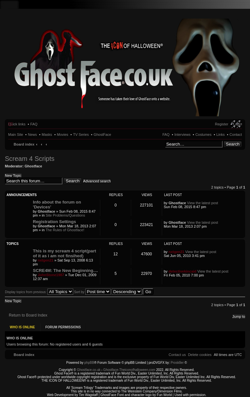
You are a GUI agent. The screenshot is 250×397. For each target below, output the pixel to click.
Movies (62, 134)
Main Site (15, 134)
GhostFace (102, 134)
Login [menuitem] (237, 124)
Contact (235, 134)
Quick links (16, 124)
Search (233, 144)
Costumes (203, 134)
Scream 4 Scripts (29, 158)
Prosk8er (177, 360)
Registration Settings (54, 221)
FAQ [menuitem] (33, 124)
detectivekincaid (183, 271)
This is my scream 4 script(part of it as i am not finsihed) (64, 253)
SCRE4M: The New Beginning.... (65, 270)
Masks (47, 134)
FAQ (166, 134)
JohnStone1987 (51, 275)
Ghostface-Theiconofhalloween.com (129, 367)
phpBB (89, 360)
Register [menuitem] (221, 124)
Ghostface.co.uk (89, 367)
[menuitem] (200, 352)
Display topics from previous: (39, 292)
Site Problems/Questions (65, 215)
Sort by (92, 292)
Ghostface (33, 166)
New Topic (13, 175)
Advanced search (97, 181)
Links (220, 134)
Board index (24, 144)
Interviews (182, 134)
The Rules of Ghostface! (65, 230)
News (32, 134)
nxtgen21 (45, 260)
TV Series (81, 134)
